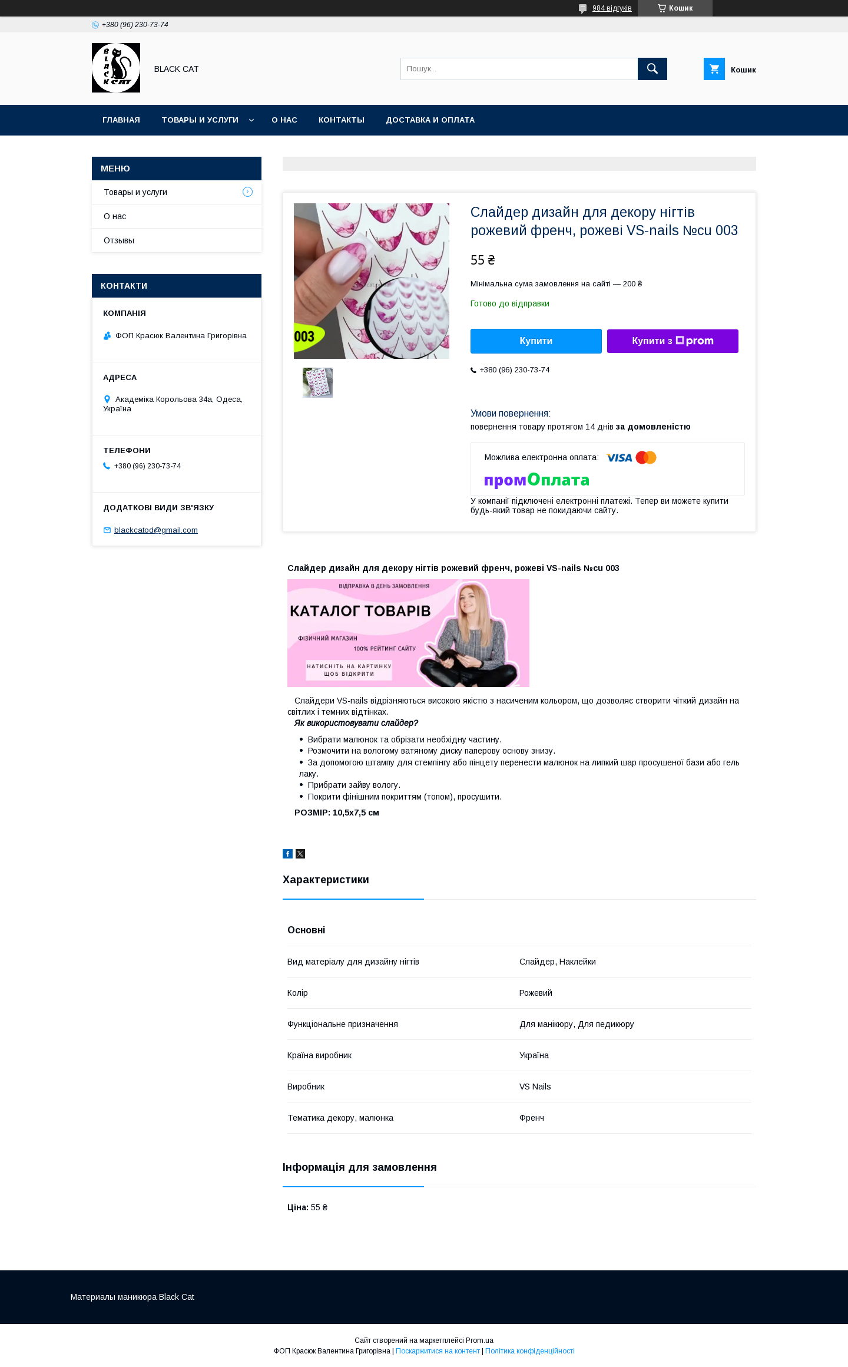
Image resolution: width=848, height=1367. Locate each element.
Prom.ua (479, 1340)
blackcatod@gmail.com (156, 530)
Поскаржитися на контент (438, 1351)
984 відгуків (612, 8)
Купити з (672, 341)
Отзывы (119, 240)
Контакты (342, 119)
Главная (121, 119)
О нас (284, 119)
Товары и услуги (199, 119)
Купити (536, 341)
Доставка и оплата (430, 119)
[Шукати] (652, 69)
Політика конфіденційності (530, 1351)
